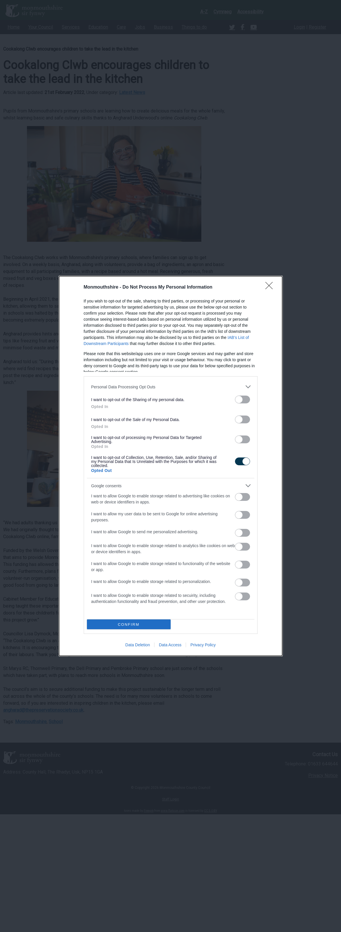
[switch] (242, 399)
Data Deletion (137, 645)
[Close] (270, 287)
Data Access (170, 645)
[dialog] (170, 466)
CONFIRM (129, 624)
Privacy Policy (203, 645)
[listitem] (170, 387)
